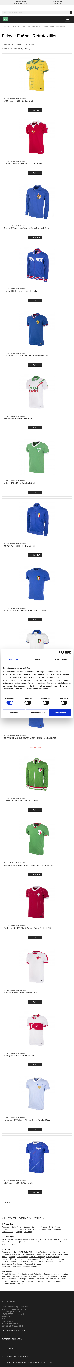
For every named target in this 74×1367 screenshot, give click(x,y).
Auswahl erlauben (37, 713)
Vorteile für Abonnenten (14, 1309)
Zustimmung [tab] (13, 659)
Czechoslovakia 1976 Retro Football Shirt (23, 163)
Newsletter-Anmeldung (13, 1314)
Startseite (7, 26)
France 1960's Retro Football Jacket (21, 291)
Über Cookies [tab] (61, 659)
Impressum (7, 1316)
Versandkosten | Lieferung (15, 1307)
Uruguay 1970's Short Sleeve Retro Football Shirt (27, 1120)
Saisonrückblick (57, 3)
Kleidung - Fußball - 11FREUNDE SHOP (27, 26)
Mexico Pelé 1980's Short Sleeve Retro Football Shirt (29, 865)
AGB (3, 1319)
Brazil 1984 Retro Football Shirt (18, 101)
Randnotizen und (20, 2)
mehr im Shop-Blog (20, 3)
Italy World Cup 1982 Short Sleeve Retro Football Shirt (30, 738)
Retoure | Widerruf (11, 1312)
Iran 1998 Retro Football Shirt (18, 418)
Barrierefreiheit (10, 1324)
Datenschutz (8, 1321)
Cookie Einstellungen (12, 1326)
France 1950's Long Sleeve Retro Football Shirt (26, 228)
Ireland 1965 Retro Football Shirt (19, 483)
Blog (4, 1362)
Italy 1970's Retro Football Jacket (19, 546)
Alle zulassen (60, 713)
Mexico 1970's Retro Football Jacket (21, 801)
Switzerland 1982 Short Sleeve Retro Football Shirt (28, 928)
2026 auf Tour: (57, 2)
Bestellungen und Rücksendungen (22, 1362)
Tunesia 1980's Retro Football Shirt (20, 993)
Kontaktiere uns (45, 1362)
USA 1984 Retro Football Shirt (18, 1183)
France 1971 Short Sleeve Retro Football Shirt (26, 356)
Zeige (19, 44)
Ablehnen (14, 713)
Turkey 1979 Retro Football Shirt (19, 1055)
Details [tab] (37, 659)
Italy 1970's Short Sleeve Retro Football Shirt (25, 610)
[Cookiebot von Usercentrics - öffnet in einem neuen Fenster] (60, 652)
